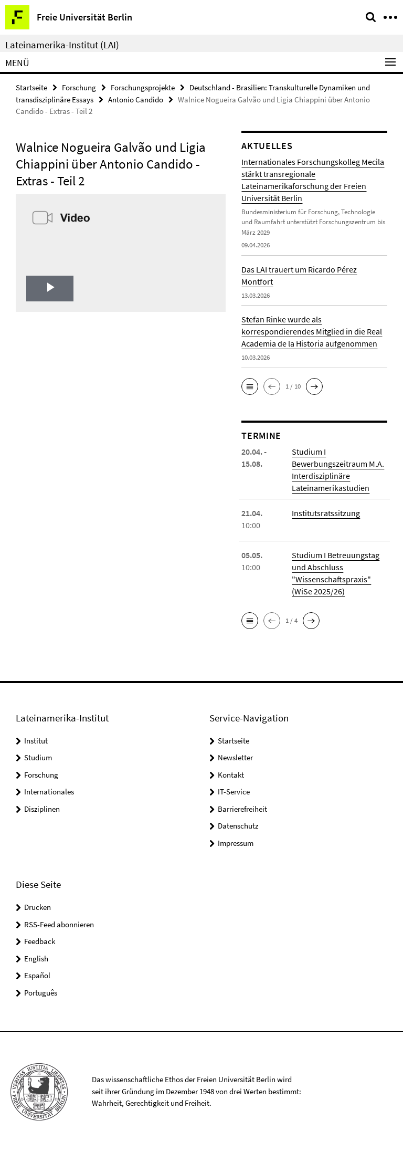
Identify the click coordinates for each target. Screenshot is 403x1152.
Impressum (235, 843)
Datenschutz (238, 826)
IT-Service (234, 792)
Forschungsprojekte (143, 87)
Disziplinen (42, 809)
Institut (36, 741)
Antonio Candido (135, 99)
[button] (249, 386)
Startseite (31, 87)
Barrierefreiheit (242, 809)
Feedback (39, 941)
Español (37, 975)
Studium (38, 757)
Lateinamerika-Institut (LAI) (62, 44)
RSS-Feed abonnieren (59, 924)
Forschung (79, 87)
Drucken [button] (37, 907)
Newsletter (235, 757)
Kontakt (231, 775)
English (36, 959)
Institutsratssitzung (326, 513)
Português (40, 993)
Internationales (49, 792)
